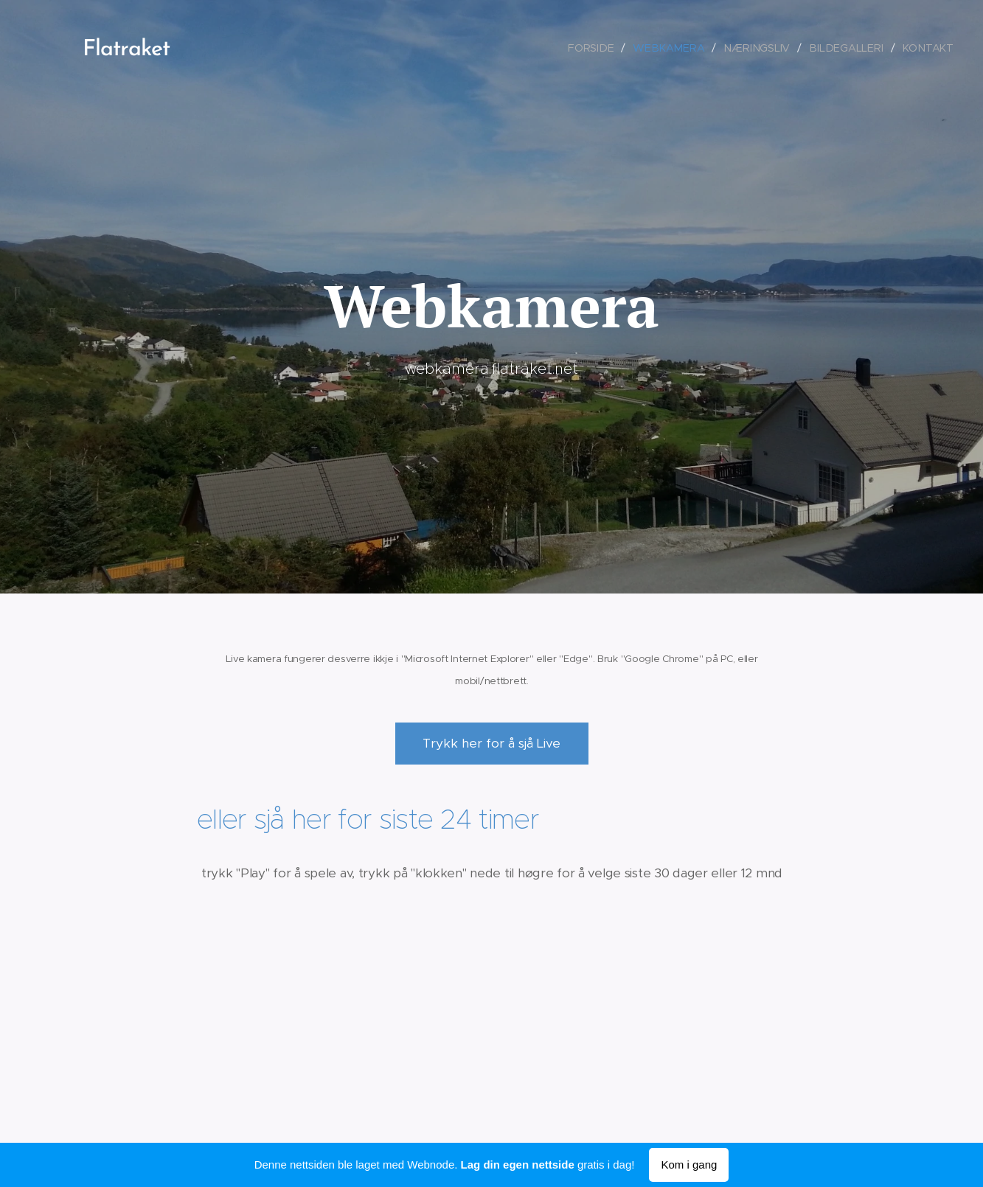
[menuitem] (601, 47)
